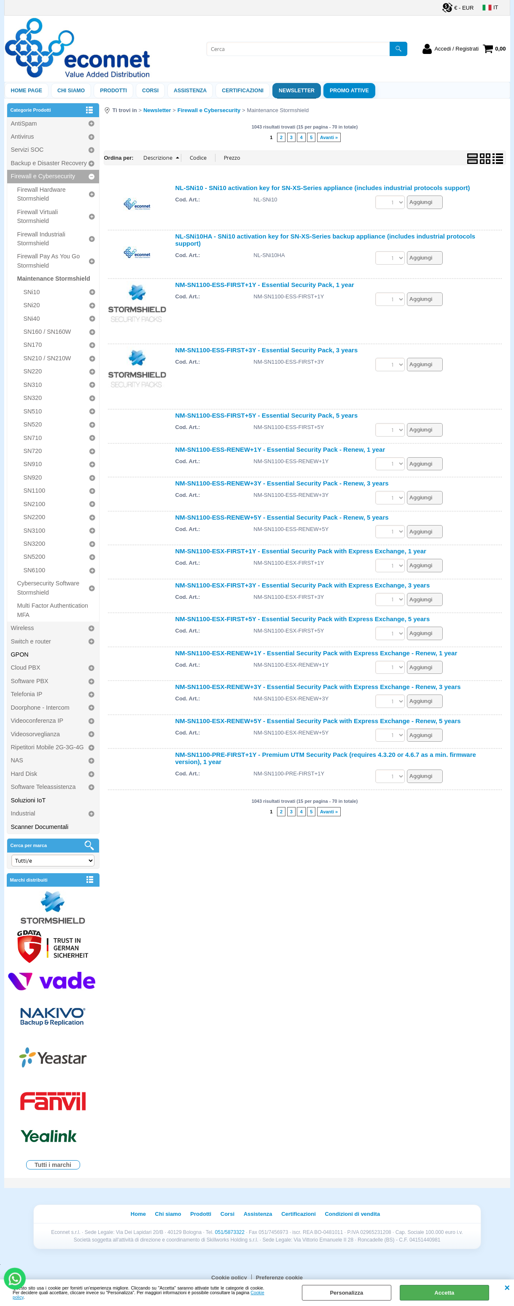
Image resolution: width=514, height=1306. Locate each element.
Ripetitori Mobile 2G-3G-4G (47, 747)
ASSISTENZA (190, 91)
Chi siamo (71, 91)
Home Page (27, 91)
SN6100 (35, 570)
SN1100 (35, 490)
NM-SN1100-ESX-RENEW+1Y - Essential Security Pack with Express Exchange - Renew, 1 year (316, 653)
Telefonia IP (27, 694)
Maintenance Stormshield (53, 278)
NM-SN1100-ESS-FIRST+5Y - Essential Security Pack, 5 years (266, 415)
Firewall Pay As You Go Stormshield (48, 260)
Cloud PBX (25, 667)
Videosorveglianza (35, 734)
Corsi (150, 91)
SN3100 (35, 530)
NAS (17, 760)
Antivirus (22, 136)
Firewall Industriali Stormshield (41, 239)
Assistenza (258, 1214)
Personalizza (346, 1293)
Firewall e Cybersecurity (43, 176)
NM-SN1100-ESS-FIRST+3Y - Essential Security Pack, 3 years (266, 350)
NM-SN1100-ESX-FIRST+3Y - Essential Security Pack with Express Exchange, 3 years (302, 585)
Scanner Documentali (40, 826)
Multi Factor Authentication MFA (52, 610)
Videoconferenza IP (37, 720)
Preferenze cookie (279, 1277)
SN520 (33, 424)
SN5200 (35, 556)
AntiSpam (24, 123)
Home (138, 1214)
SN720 (33, 451)
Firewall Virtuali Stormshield (37, 216)
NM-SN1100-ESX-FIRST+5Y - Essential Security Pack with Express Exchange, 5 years (302, 618)
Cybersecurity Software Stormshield (48, 587)
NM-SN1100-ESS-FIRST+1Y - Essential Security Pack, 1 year (264, 284)
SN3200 (35, 543)
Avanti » (329, 137)
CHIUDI (507, 1288)
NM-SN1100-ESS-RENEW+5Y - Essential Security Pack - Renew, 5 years (282, 517)
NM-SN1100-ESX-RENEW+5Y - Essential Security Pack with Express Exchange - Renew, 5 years (318, 720)
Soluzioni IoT (28, 800)
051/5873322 (230, 1232)
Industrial (23, 813)
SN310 (33, 384)
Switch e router (31, 641)
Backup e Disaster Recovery (49, 163)
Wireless (22, 628)
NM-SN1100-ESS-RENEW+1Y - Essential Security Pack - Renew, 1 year (280, 449)
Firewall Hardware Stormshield (41, 194)
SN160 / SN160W (47, 331)
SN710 (33, 437)
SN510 (33, 411)
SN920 (33, 477)
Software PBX (29, 681)
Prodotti (113, 91)
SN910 (33, 464)
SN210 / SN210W (47, 358)
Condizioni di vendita (352, 1214)
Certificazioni (243, 91)
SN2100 (35, 504)
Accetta (444, 1293)
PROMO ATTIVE (349, 91)
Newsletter (297, 91)
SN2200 (35, 517)
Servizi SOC (27, 149)
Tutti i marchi (53, 1164)
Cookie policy (229, 1277)
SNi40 (32, 318)
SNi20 (32, 305)
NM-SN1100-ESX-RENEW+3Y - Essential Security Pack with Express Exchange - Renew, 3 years (318, 686)
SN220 (33, 371)
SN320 (33, 397)
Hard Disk (24, 773)
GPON (20, 654)
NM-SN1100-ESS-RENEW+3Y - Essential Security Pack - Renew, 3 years (282, 483)
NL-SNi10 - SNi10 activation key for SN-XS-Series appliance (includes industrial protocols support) (322, 187)
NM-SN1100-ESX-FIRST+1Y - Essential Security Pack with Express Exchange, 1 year (300, 551)
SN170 (33, 344)
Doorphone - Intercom (40, 707)
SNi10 (32, 292)
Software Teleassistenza (43, 786)
